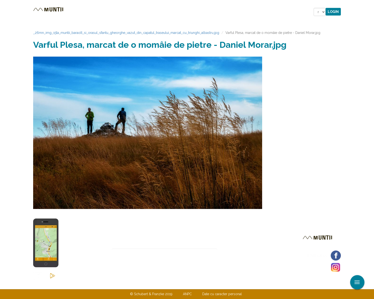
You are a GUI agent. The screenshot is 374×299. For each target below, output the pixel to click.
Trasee (100, 12)
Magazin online (181, 12)
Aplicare (370, 4)
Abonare (232, 253)
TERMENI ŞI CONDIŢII (215, 284)
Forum (214, 12)
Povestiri (146, 12)
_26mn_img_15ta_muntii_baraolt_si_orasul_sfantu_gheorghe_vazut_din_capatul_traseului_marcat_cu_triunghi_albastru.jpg (126, 33)
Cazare (122, 12)
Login (333, 12)
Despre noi (179, 284)
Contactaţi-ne (150, 284)
